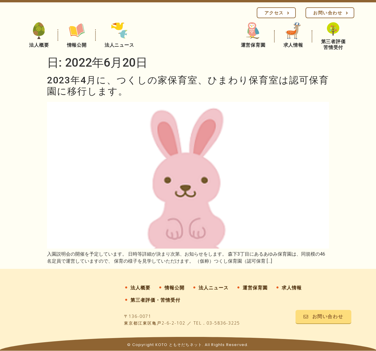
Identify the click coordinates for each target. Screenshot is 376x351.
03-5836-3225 (223, 323)
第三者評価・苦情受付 (155, 300)
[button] (276, 12)
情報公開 (174, 287)
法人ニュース (214, 287)
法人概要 (140, 287)
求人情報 (292, 287)
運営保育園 (255, 287)
